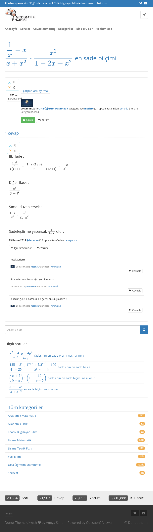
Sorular (25, 29)
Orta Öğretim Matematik (53, 108)
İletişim (9, 513)
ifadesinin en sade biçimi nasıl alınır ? (46, 355)
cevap (29, 119)
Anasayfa (11, 29)
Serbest (13, 473)
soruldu (124, 108)
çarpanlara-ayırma (35, 91)
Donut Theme (15, 522)
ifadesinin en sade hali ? (49, 367)
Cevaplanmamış (44, 29)
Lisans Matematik (19, 440)
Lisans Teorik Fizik (20, 448)
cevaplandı (71, 240)
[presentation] (39, 58)
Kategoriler (65, 29)
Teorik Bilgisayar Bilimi (23, 432)
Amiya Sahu (55, 522)
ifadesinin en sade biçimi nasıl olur (52, 378)
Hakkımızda (104, 29)
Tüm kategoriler (25, 407)
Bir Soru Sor (84, 29)
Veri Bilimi (15, 456)
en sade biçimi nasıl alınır (33, 389)
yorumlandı (56, 266)
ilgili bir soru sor (23, 248)
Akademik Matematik (22, 416)
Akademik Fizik (17, 424)
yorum (45, 119)
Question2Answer (99, 522)
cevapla (136, 271)
